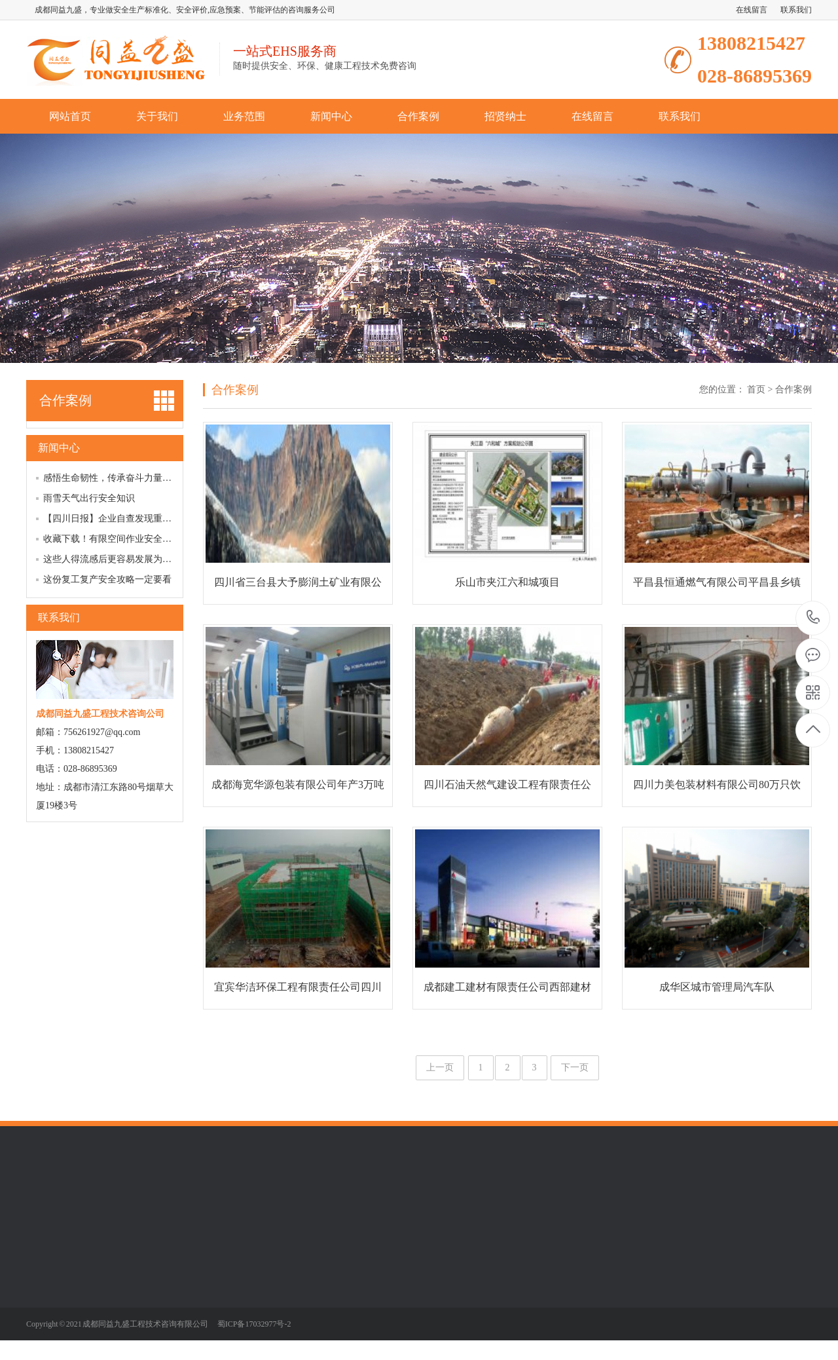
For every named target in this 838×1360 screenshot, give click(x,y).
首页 (756, 389)
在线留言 (751, 9)
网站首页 (70, 116)
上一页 (440, 1067)
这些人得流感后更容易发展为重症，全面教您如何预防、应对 (167, 559)
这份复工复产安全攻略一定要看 (107, 579)
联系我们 (796, 9)
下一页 (575, 1067)
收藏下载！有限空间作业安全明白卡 (116, 539)
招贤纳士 (505, 116)
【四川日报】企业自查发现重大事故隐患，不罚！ (144, 518)
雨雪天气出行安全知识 (89, 498)
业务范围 (244, 116)
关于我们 (157, 116)
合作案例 (418, 116)
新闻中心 (331, 116)
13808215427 (813, 617)
